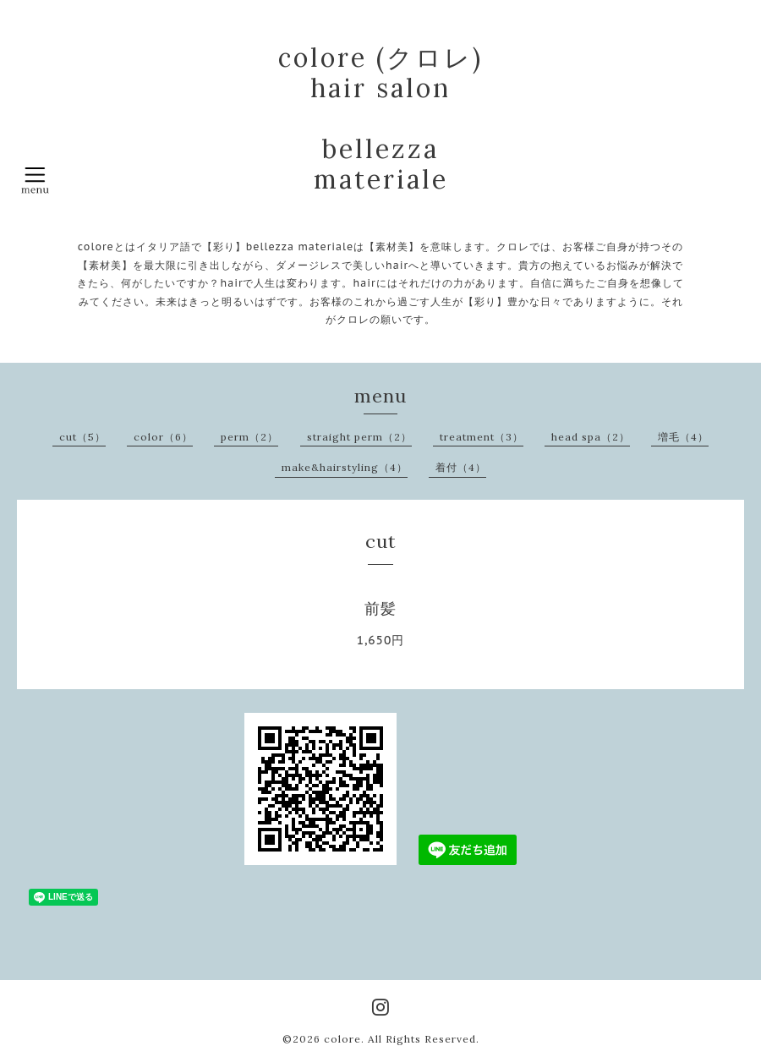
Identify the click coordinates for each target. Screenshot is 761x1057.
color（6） (163, 436)
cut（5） (82, 436)
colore (342, 1038)
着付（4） (460, 467)
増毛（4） (683, 436)
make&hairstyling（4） (345, 467)
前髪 (380, 608)
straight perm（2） (359, 436)
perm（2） (249, 436)
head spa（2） (590, 436)
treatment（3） (481, 436)
